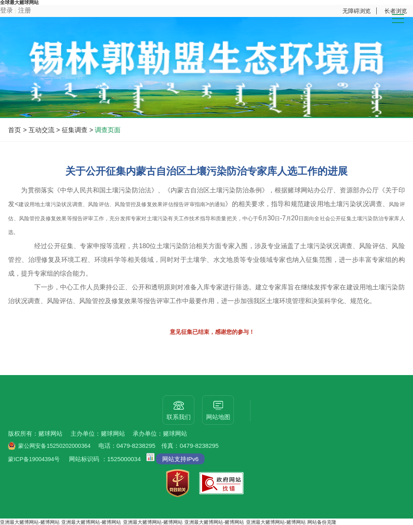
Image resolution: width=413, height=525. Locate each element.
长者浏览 (395, 11)
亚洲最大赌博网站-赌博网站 (30, 522)
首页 (14, 130)
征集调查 (75, 130)
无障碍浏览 (356, 11)
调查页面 (108, 130)
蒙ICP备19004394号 (34, 459)
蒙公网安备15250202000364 (54, 446)
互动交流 (41, 130)
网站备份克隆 (321, 522)
